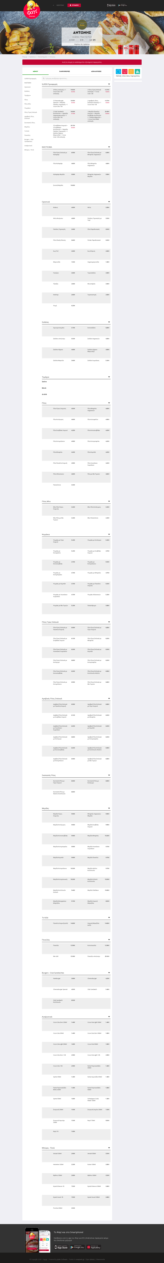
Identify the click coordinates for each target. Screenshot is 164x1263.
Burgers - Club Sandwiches (28, 140)
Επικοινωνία (100, 1259)
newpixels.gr (80, 1259)
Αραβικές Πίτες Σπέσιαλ (29, 117)
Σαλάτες (27, 91)
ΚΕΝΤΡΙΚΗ (60, 5)
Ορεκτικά (27, 87)
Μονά (44, 388)
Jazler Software (62, 1259)
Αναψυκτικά (28, 146)
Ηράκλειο (32, 57)
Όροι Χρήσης (90, 1259)
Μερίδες (27, 127)
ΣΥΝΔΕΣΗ (74, 5)
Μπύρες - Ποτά (29, 150)
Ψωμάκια (27, 108)
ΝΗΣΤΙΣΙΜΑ (27, 83)
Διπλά (44, 394)
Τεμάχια (27, 95)
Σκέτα (44, 381)
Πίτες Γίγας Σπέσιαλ (30, 112)
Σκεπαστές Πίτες (29, 123)
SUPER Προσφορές (30, 79)
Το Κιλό (26, 131)
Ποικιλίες (27, 135)
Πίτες (26, 100)
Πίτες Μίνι (27, 104)
